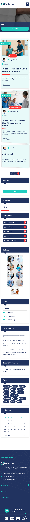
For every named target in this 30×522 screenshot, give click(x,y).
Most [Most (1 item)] (6, 395)
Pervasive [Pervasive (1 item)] (7, 398)
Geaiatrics (10, 227)
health (6, 64)
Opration (10, 236)
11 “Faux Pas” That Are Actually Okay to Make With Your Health (14, 353)
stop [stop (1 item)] (19, 401)
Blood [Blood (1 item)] (14, 386)
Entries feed (9, 312)
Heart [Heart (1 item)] (6, 392)
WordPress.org (10, 320)
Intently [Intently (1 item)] (20, 392)
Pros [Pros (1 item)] (15, 398)
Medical (12, 56)
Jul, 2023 (7, 44)
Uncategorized (14, 107)
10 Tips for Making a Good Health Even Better (14, 70)
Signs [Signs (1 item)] (6, 401)
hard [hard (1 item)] (13, 389)
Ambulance (10, 222)
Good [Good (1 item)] (6, 389)
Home (15, 29)
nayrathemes (14, 60)
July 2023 (6, 207)
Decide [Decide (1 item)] (22, 386)
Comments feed (11, 316)
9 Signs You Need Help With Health (13, 349)
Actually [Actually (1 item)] (7, 386)
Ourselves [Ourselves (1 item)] (14, 395)
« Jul (23, 435)
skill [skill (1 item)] (13, 401)
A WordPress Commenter (11, 370)
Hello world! (10, 153)
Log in (7, 309)
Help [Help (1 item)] (13, 392)
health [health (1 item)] (20, 389)
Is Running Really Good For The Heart (14, 340)
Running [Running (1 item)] (22, 398)
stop (10, 115)
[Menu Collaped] (27, 4)
